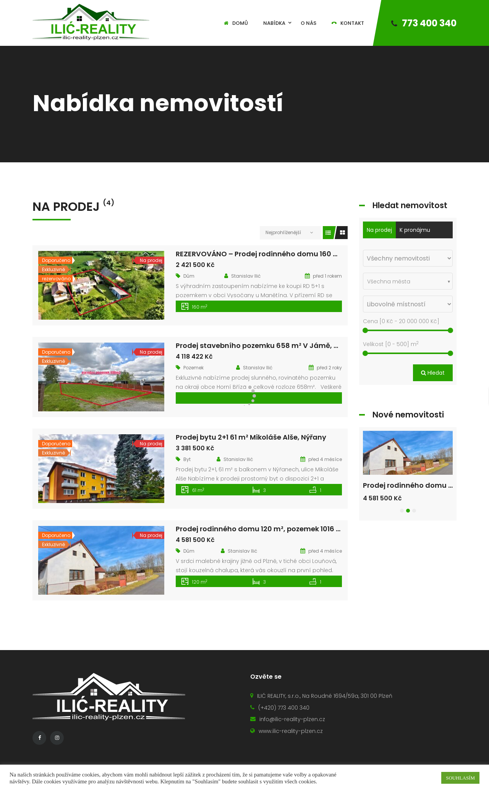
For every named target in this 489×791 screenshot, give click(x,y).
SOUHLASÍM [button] (460, 778)
